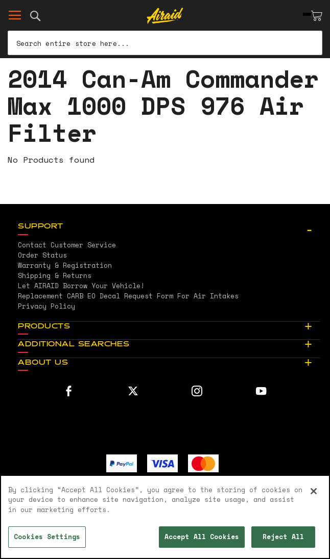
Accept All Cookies (201, 536)
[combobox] (165, 43)
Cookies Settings (47, 536)
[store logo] (165, 16)
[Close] (313, 491)
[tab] (169, 227)
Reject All (283, 536)
